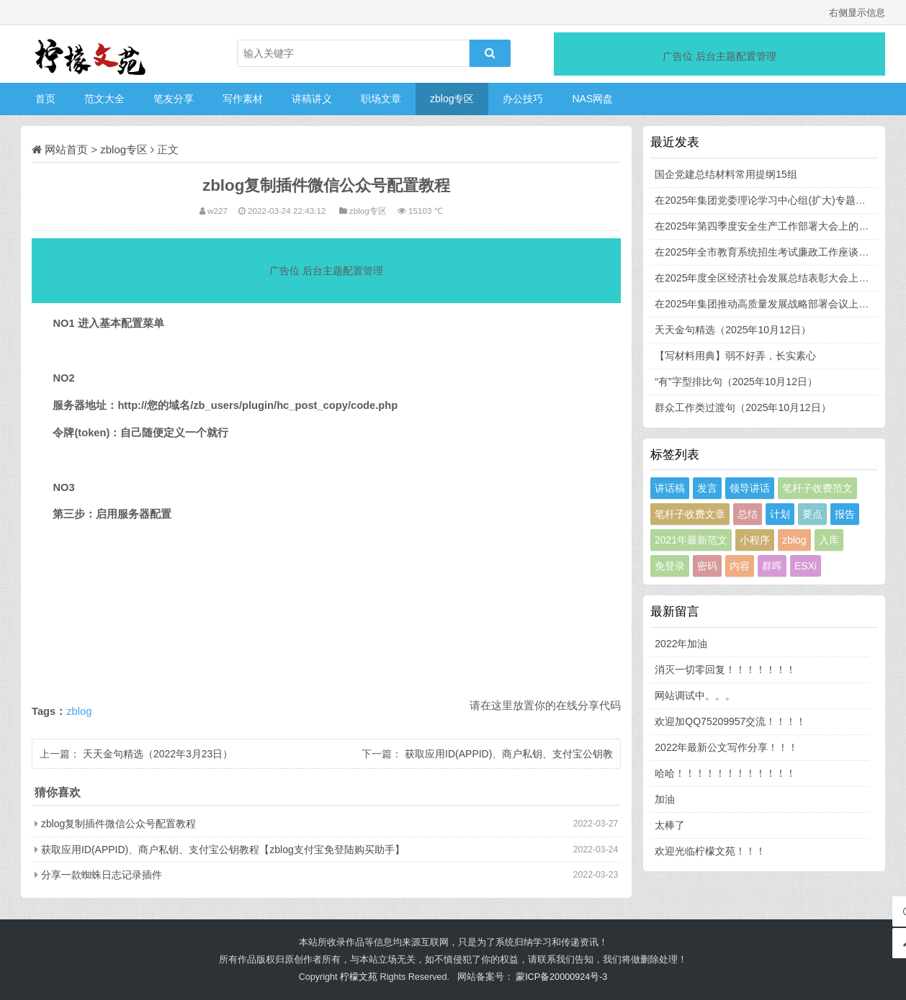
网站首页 (66, 149)
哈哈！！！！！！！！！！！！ (725, 773)
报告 (845, 514)
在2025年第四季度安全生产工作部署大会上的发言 (767, 226)
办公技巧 (523, 98)
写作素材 (243, 98)
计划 (780, 514)
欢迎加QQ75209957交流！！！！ (730, 721)
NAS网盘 (592, 98)
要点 (812, 514)
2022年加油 (681, 643)
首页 (45, 98)
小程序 (755, 540)
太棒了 (670, 825)
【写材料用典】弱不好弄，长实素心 (735, 355)
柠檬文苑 (358, 977)
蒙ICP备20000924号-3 (561, 977)
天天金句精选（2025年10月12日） (732, 329)
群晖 (772, 566)
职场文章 (381, 98)
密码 (707, 566)
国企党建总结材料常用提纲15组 (726, 174)
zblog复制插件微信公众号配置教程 (118, 823)
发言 (707, 488)
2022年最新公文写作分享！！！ (726, 747)
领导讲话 (750, 488)
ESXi (805, 566)
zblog (78, 711)
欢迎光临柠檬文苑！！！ (710, 851)
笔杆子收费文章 (690, 514)
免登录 (670, 566)
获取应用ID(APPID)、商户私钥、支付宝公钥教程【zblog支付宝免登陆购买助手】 (223, 849)
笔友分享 (173, 98)
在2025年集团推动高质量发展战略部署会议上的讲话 (772, 304)
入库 (829, 540)
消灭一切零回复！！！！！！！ (725, 669)
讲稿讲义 (312, 98)
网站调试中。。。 (695, 695)
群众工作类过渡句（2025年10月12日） (742, 407)
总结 (747, 514)
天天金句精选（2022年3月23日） (158, 754)
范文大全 (104, 98)
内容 (740, 566)
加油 (665, 799)
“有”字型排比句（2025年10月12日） (736, 381)
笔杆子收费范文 (817, 488)
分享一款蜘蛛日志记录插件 (101, 874)
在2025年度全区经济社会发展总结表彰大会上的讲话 (772, 278)
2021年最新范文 (691, 540)
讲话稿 (670, 488)
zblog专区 (452, 98)
